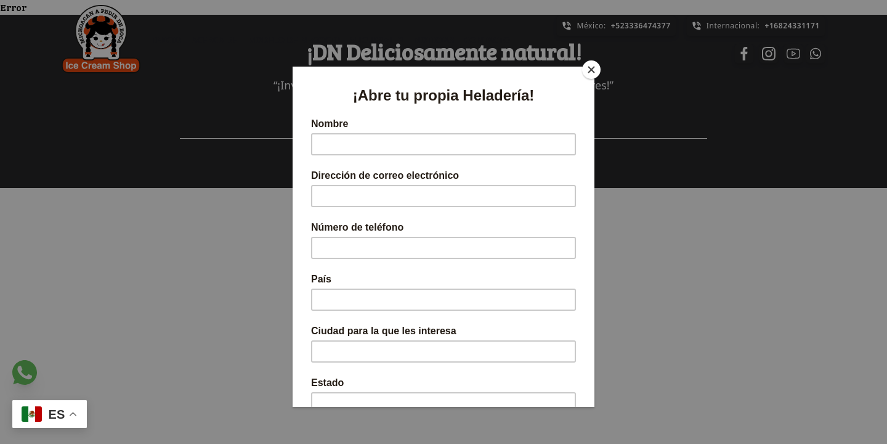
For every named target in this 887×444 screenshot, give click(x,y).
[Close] (591, 69)
